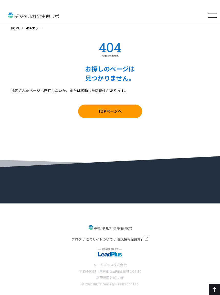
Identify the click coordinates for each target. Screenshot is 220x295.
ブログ (77, 239)
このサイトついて (99, 239)
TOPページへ (110, 111)
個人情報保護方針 (133, 239)
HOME (15, 28)
